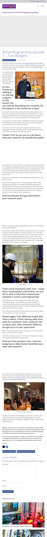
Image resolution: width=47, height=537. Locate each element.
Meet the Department (9, 28)
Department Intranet (35, 1)
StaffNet (43, 1)
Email (4, 454)
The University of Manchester (26, 420)
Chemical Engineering (9, 420)
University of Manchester (15, 194)
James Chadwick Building (17, 346)
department (29, 386)
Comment (5, 433)
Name (4, 449)
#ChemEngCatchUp (30, 32)
